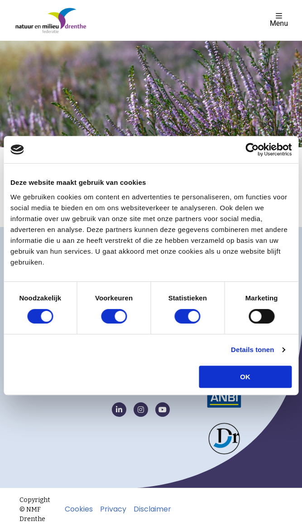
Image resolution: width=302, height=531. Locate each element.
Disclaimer (152, 509)
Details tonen (252, 349)
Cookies (79, 509)
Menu (279, 19)
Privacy (113, 509)
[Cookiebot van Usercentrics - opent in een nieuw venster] (252, 149)
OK (245, 377)
